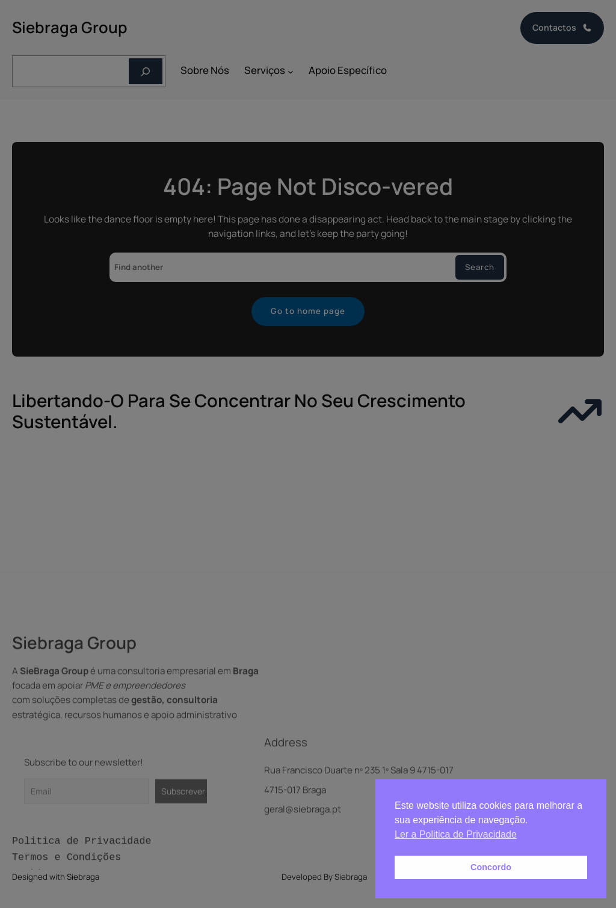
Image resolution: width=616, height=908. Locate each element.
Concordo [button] (490, 867)
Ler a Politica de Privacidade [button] (456, 834)
